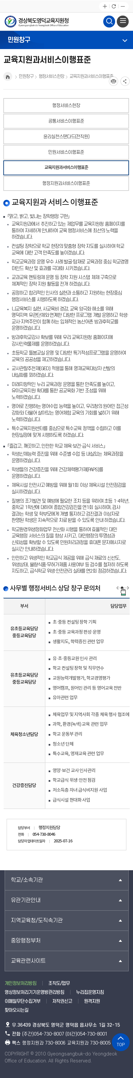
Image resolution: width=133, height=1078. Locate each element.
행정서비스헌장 (66, 105)
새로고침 (113, 6)
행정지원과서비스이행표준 (66, 183)
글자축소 (122, 6)
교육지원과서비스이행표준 (66, 167)
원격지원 (92, 1001)
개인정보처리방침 (20, 983)
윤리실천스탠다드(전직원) (66, 136)
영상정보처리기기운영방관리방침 (34, 992)
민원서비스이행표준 (66, 152)
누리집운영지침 (90, 992)
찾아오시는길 (16, 1010)
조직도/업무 (59, 983)
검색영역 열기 (109, 21)
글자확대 (104, 6)
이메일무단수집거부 (22, 1001)
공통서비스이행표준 (66, 121)
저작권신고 (62, 1001)
